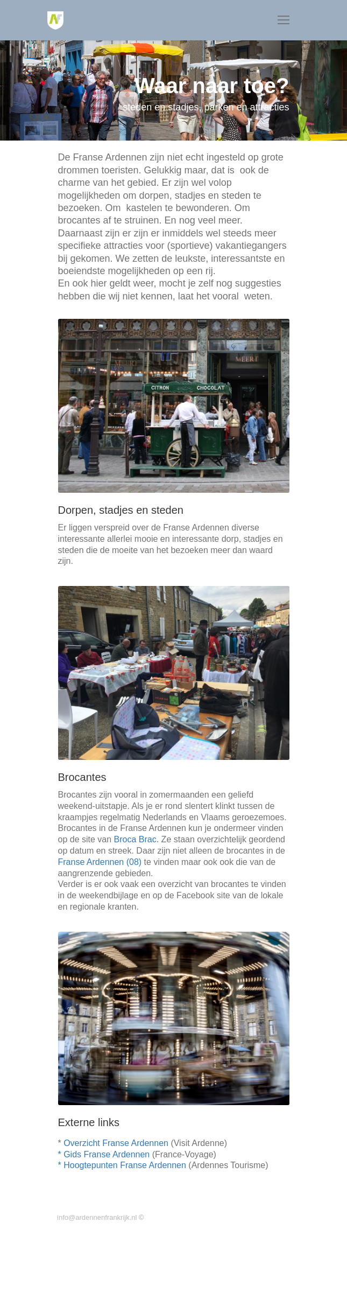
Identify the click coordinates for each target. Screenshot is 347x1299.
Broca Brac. (136, 839)
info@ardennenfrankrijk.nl (96, 1217)
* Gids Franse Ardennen (104, 1154)
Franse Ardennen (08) (100, 862)
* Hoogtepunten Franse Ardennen (122, 1165)
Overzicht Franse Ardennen (115, 1143)
